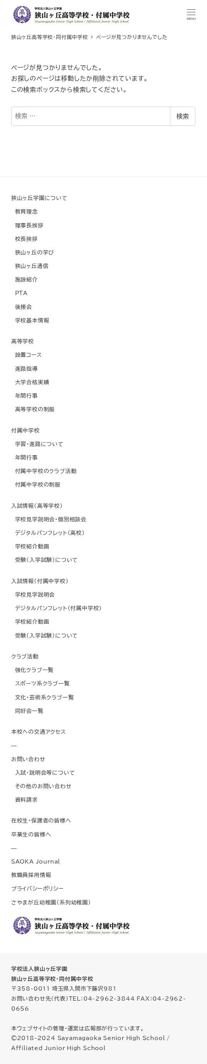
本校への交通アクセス (38, 732)
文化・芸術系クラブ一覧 (42, 697)
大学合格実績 (30, 382)
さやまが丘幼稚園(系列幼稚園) (51, 902)
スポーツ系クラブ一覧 (40, 683)
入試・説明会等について (43, 773)
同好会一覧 (27, 711)
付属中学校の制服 (36, 484)
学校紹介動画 (30, 546)
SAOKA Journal (35, 861)
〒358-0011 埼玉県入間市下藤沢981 (64, 988)
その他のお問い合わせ (41, 786)
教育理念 (24, 211)
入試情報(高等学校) (37, 506)
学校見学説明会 (33, 594)
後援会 (21, 307)
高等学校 (22, 341)
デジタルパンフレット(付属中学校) (56, 608)
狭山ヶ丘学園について (39, 198)
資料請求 (24, 800)
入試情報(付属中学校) (40, 581)
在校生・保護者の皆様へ (41, 820)
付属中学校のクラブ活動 (44, 471)
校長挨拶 (24, 239)
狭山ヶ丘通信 (30, 266)
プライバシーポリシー (37, 888)
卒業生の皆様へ (31, 834)
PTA (19, 293)
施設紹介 (24, 279)
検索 (182, 116)
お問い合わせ (28, 759)
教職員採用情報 (31, 875)
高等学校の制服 (33, 409)
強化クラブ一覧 (32, 670)
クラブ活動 (25, 656)
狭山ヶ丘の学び (32, 252)
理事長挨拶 (27, 225)
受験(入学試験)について (44, 560)
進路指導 (24, 369)
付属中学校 (25, 430)
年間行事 (24, 396)
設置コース (26, 355)
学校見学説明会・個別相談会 (49, 519)
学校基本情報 (30, 320)
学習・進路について (37, 444)
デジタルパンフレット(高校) (48, 533)
